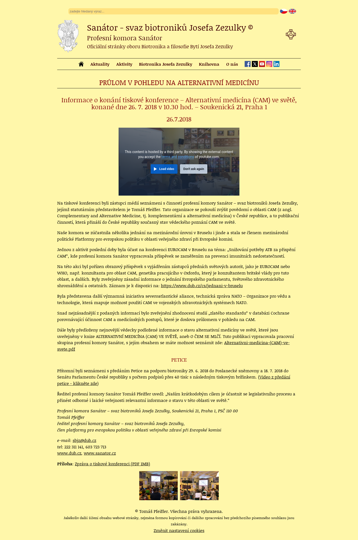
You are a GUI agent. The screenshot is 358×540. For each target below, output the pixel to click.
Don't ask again (193, 169)
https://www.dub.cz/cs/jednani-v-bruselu (202, 285)
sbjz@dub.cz (84, 440)
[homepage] (81, 65)
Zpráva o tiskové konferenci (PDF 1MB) (112, 464)
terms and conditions (178, 157)
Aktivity (124, 64)
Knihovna (209, 64)
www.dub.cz (69, 453)
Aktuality (99, 64)
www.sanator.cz (100, 453)
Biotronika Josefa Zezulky (165, 64)
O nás (232, 64)
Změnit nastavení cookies (179, 530)
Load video (166, 169)
